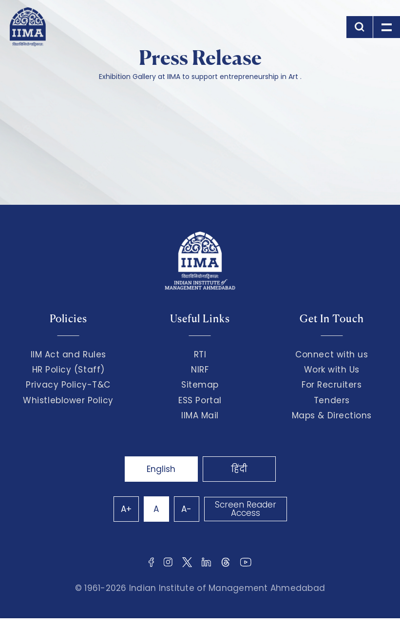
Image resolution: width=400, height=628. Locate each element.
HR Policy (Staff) (68, 369)
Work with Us (332, 369)
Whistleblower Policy (68, 400)
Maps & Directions (332, 415)
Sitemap (200, 385)
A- (186, 509)
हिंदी (239, 469)
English (161, 469)
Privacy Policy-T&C (68, 385)
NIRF (200, 369)
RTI (200, 354)
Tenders (332, 400)
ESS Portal (199, 400)
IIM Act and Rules (68, 354)
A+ (126, 509)
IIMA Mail (200, 415)
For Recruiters (332, 385)
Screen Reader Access (245, 509)
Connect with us (331, 354)
